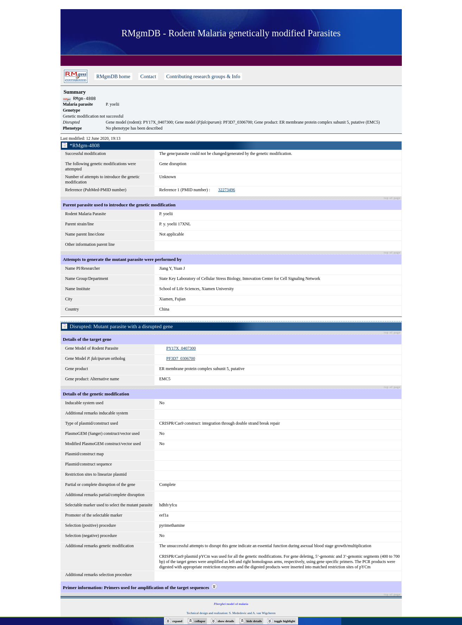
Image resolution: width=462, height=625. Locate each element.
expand (177, 621)
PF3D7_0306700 (180, 359)
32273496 (226, 190)
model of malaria (231, 605)
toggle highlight (284, 621)
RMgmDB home (113, 76)
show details (226, 621)
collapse (200, 621)
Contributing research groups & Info (203, 76)
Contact (148, 76)
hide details (254, 621)
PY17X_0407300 (181, 349)
